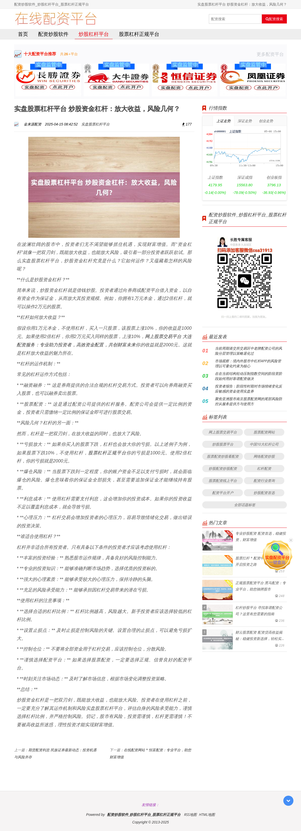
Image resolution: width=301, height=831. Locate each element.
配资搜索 (274, 19)
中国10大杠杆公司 (264, 444)
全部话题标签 (244, 504)
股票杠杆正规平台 (139, 34)
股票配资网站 (264, 432)
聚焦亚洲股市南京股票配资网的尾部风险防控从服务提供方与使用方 (248, 401)
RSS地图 (190, 814)
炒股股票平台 (222, 444)
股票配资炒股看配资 (223, 456)
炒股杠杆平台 (94, 34)
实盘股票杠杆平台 (95, 124)
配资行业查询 (264, 480)
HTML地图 (207, 814)
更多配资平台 (272, 54)
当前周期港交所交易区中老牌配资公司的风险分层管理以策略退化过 (248, 351)
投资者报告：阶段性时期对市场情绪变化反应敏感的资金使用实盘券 (248, 389)
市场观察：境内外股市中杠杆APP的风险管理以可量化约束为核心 (248, 363)
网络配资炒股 (264, 456)
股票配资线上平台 (223, 480)
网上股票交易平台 (223, 432)
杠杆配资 (264, 468)
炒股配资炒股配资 (223, 468)
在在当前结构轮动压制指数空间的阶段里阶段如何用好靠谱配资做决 (248, 376)
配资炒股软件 (53, 34)
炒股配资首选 (264, 492)
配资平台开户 (222, 492)
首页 (23, 34)
